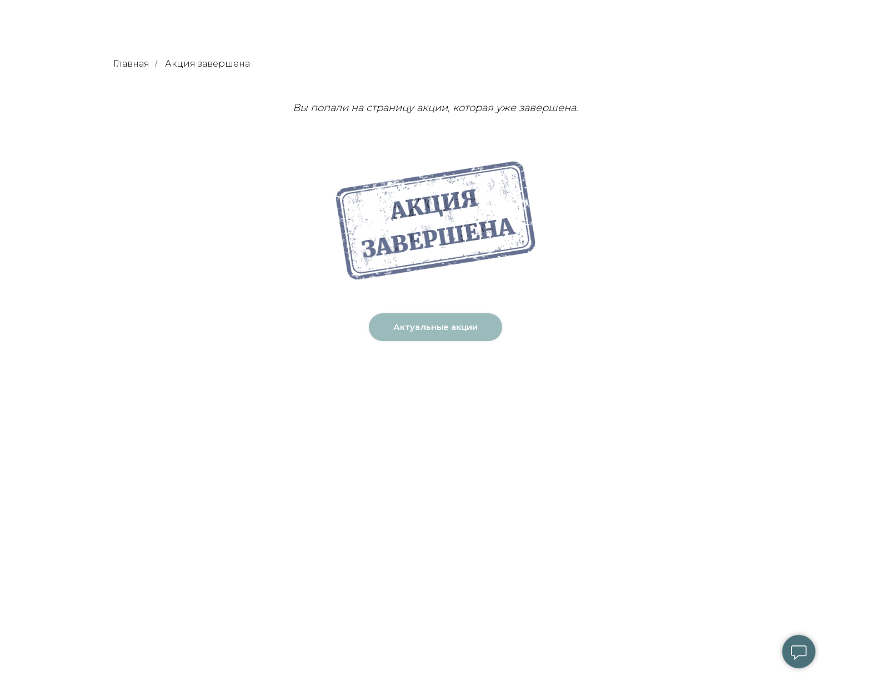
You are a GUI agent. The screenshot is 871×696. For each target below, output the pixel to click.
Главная (131, 63)
